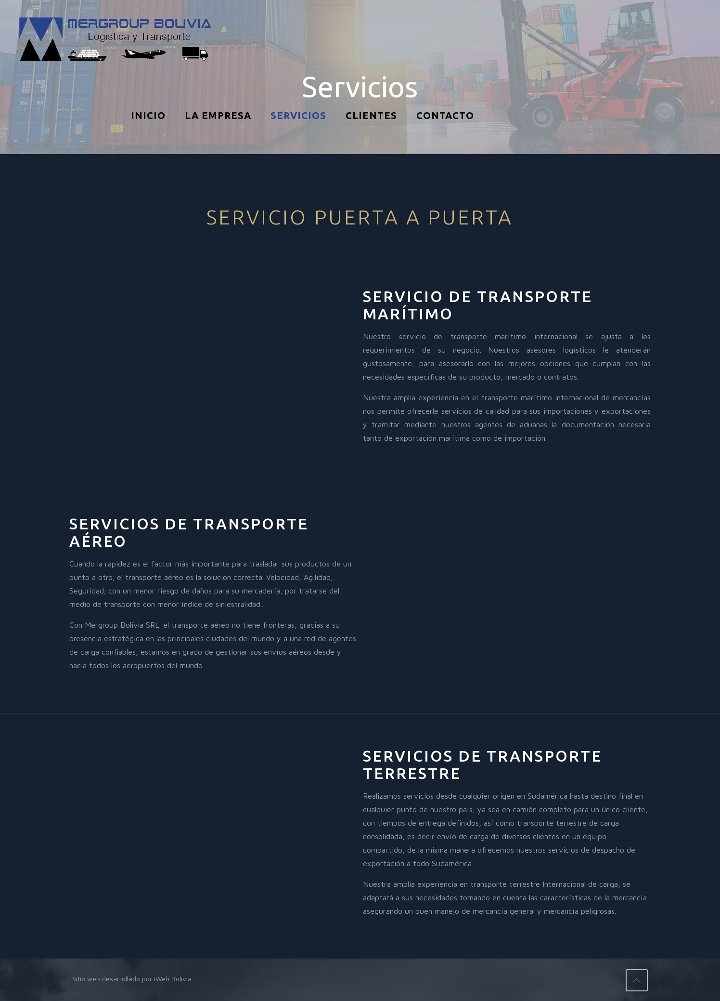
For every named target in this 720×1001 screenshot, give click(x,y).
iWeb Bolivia (173, 979)
